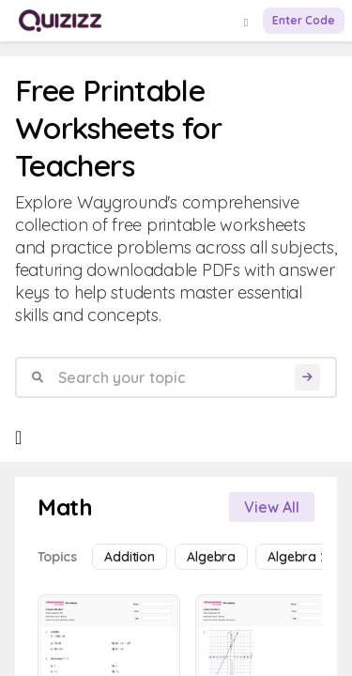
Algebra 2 (298, 556)
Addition (129, 556)
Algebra (211, 556)
